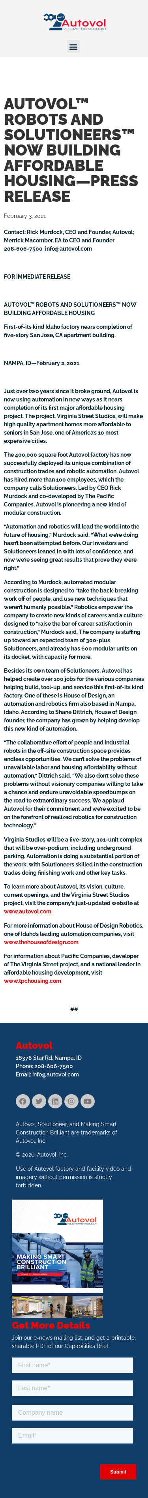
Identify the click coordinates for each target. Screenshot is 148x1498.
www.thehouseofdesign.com (41, 942)
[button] (73, 46)
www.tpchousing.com (32, 981)
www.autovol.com (27, 911)
